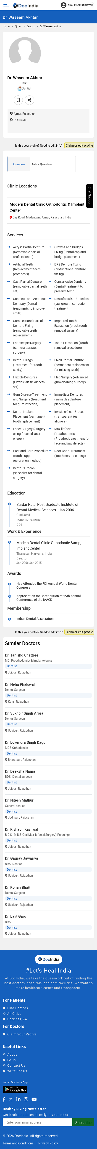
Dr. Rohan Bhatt (17, 887)
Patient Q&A (17, 1019)
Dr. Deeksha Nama (20, 771)
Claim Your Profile (22, 1034)
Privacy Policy (48, 1143)
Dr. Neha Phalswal (20, 684)
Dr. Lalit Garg (15, 916)
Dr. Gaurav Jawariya (21, 858)
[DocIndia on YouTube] (34, 1099)
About (12, 1054)
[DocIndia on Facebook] (4, 1099)
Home (6, 26)
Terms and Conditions (18, 1143)
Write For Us (17, 1071)
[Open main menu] (7, 5)
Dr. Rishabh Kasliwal (21, 829)
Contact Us (16, 1065)
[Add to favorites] (18, 100)
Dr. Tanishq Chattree (21, 655)
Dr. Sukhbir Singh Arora (24, 713)
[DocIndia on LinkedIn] (18, 1099)
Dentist (30, 26)
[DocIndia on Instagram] (26, 1099)
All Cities (14, 1013)
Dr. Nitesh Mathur (19, 800)
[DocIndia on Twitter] (10, 1099)
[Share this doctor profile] (29, 100)
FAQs (11, 1060)
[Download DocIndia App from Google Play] (15, 1089)
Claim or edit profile (79, 145)
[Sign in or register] (77, 5)
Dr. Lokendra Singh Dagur (26, 742)
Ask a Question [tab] (42, 164)
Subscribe (83, 1122)
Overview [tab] (19, 164)
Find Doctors (17, 1008)
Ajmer (18, 26)
